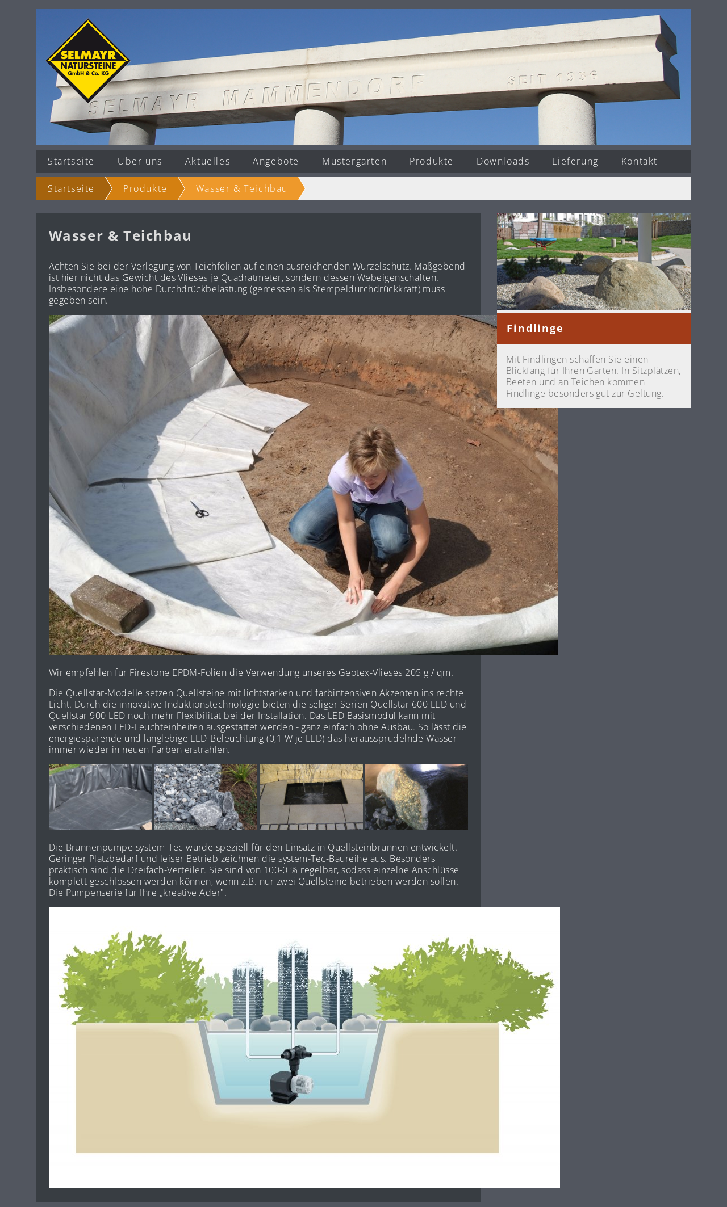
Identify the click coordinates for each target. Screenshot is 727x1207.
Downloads (503, 161)
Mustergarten (354, 161)
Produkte (432, 161)
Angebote (276, 161)
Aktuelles (207, 161)
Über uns (140, 161)
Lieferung (575, 161)
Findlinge (535, 328)
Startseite (71, 161)
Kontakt (639, 161)
